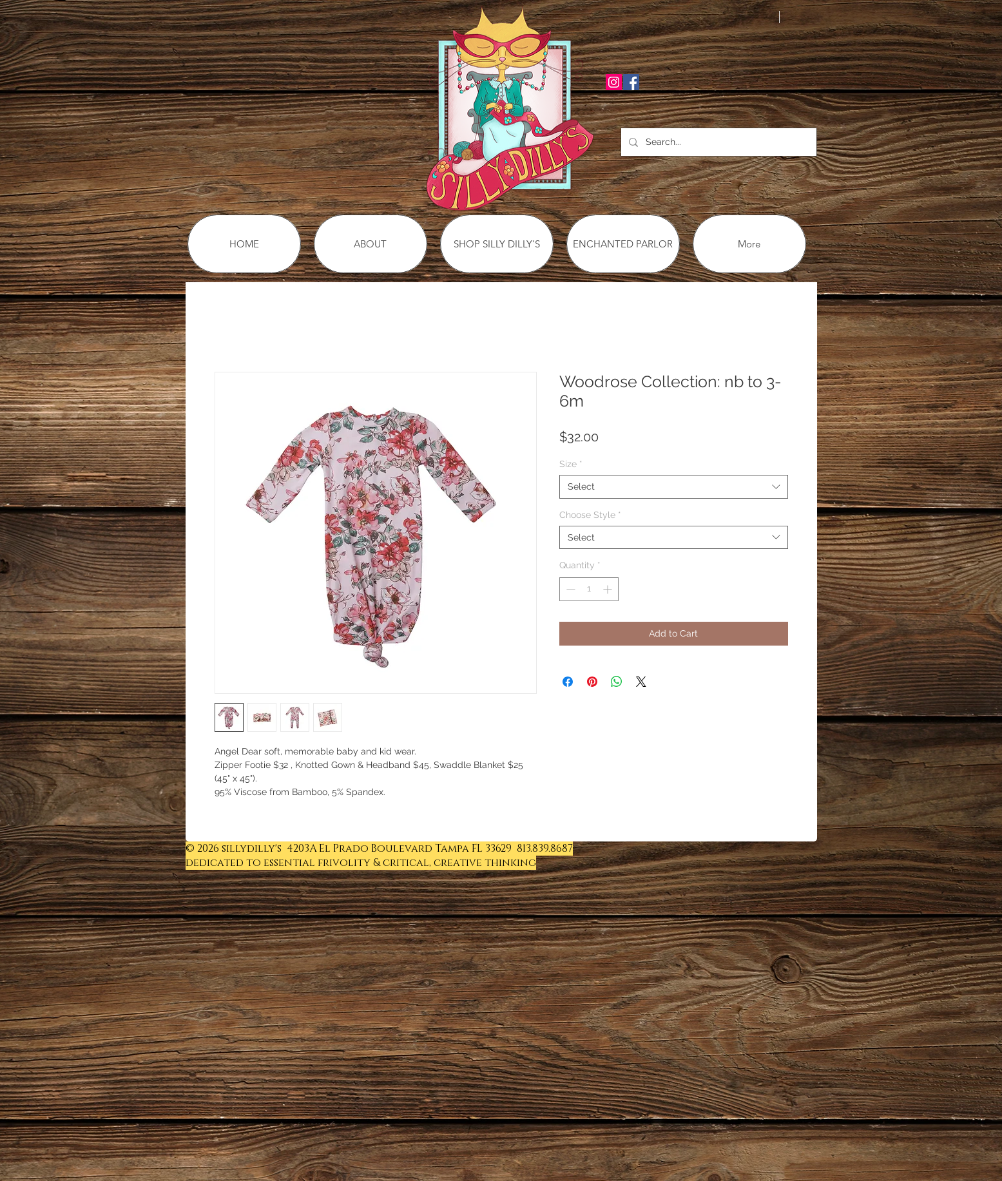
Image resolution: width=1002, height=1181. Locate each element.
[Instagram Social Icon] (614, 82)
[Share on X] (641, 681)
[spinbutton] (589, 589)
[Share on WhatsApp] (616, 681)
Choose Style (590, 515)
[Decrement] (569, 589)
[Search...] (717, 142)
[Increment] (609, 589)
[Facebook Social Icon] (631, 82)
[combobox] (673, 486)
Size (571, 464)
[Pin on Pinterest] (592, 681)
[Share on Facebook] (567, 681)
